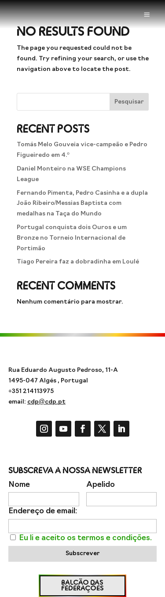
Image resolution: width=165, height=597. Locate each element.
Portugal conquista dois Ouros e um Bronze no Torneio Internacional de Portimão (72, 238)
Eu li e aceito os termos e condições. (85, 538)
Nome (19, 485)
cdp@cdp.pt (46, 402)
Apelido (100, 485)
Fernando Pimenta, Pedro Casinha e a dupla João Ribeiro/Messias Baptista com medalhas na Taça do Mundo (82, 204)
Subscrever (82, 553)
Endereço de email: (42, 511)
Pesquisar (129, 102)
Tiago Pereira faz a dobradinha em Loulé (78, 262)
